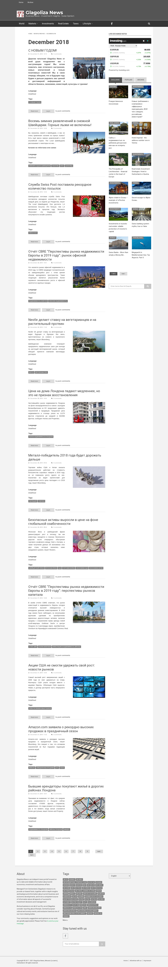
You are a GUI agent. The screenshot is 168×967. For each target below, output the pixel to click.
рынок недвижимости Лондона (41, 437)
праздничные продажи (45, 767)
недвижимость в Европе (38, 301)
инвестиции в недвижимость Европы (66, 646)
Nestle (31, 372)
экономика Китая (96, 568)
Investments (48, 23)
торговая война (68, 568)
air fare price (76, 888)
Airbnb (65, 893)
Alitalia (94, 899)
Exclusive (116, 80)
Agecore (79, 885)
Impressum (147, 960)
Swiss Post (33, 233)
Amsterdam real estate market (74, 913)
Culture (113, 86)
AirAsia (98, 891)
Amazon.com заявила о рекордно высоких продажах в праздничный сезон (61, 729)
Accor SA (91, 882)
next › (99, 851)
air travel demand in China (85, 891)
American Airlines (94, 908)
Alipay (81, 899)
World (21, 23)
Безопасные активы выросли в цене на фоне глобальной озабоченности (63, 522)
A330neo (72, 879)
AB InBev (79, 879)
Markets (32, 23)
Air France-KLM (68, 891)
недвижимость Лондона (38, 829)
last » (32, 855)
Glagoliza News (44, 12)
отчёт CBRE (33, 646)
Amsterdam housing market (88, 910)
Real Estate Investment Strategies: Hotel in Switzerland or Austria (141, 171)
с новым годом (35, 102)
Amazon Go (67, 908)
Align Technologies (70, 899)
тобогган (55, 166)
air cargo (99, 885)
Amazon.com (77, 908)
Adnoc (72, 885)
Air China (66, 888)
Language (32, 91)
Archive (30, 2)
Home (21, 2)
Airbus (72, 893)
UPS (57, 767)
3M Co (65, 879)
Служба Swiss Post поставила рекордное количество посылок (59, 187)
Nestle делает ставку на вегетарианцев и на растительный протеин (62, 322)
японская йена (51, 568)
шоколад (68, 166)
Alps (85, 902)
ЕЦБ (59, 568)
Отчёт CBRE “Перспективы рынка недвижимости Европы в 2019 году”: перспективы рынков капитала (66, 591)
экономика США (82, 568)
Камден (66, 829)
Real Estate (63, 23)
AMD (85, 908)
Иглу (62, 166)
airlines (79, 893)
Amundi (89, 913)
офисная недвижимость (58, 301)
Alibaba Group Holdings (94, 896)
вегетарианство (41, 372)
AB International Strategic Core (74, 882)
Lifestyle (87, 23)
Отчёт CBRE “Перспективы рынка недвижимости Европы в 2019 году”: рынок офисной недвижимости (66, 255)
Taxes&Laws (138, 238)
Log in (48, 111)
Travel (135, 123)
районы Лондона (55, 829)
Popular (128, 80)
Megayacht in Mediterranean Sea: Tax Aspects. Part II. (141, 255)
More (65, 920)
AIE (85, 885)
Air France (86, 888)
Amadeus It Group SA (70, 905)
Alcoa (75, 896)
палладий (33, 501)
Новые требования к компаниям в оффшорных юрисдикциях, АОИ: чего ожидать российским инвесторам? (140, 109)
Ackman (98, 882)
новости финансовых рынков (40, 708)
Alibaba (81, 896)
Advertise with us (135, 960)
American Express (69, 910)
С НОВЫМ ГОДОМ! (42, 50)
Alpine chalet (77, 902)
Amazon (32, 767)
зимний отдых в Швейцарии (39, 166)
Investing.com (124, 70)
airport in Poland (90, 893)
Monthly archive (39, 33)
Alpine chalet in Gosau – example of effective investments (118, 200)
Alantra (101, 893)
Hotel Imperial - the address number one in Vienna (141, 140)
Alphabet (66, 902)
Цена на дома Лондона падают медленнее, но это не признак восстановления (64, 393)
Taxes (76, 23)
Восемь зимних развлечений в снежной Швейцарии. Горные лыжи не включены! (59, 123)
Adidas (65, 885)
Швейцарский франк (36, 568)
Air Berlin (90, 885)
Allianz (101, 899)
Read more (36, 111)
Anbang (66, 916)
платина (41, 501)
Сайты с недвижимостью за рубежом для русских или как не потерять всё (117, 143)
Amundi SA (97, 913)
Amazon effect (92, 905)
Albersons (67, 896)
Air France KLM (97, 888)
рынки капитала (45, 646)
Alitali (87, 899)
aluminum (91, 902)
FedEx (62, 767)
